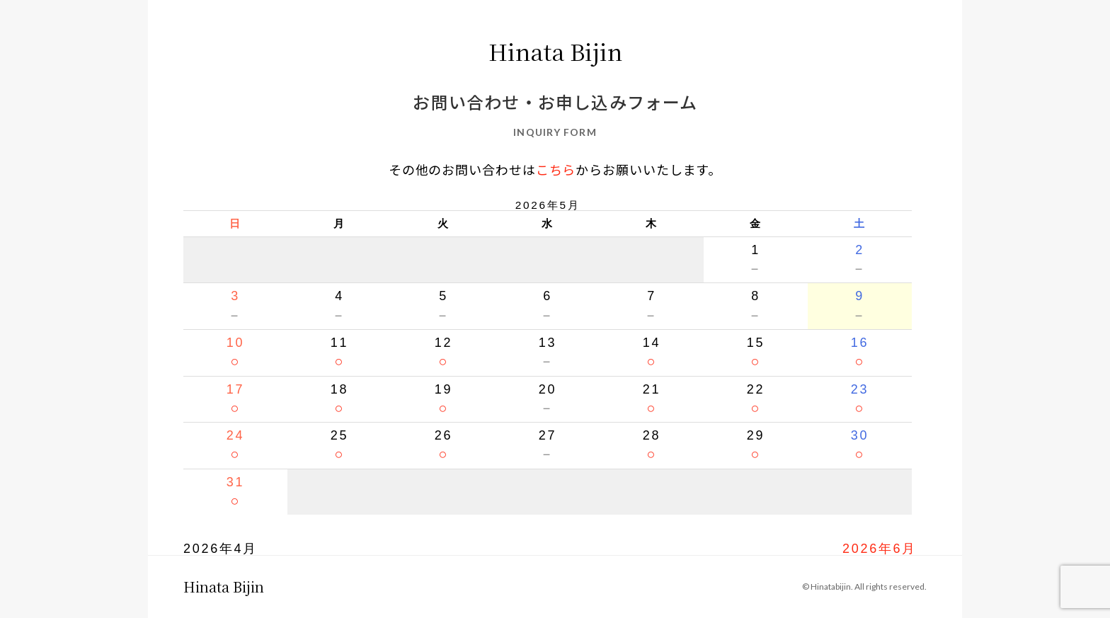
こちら (556, 169)
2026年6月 (879, 549)
